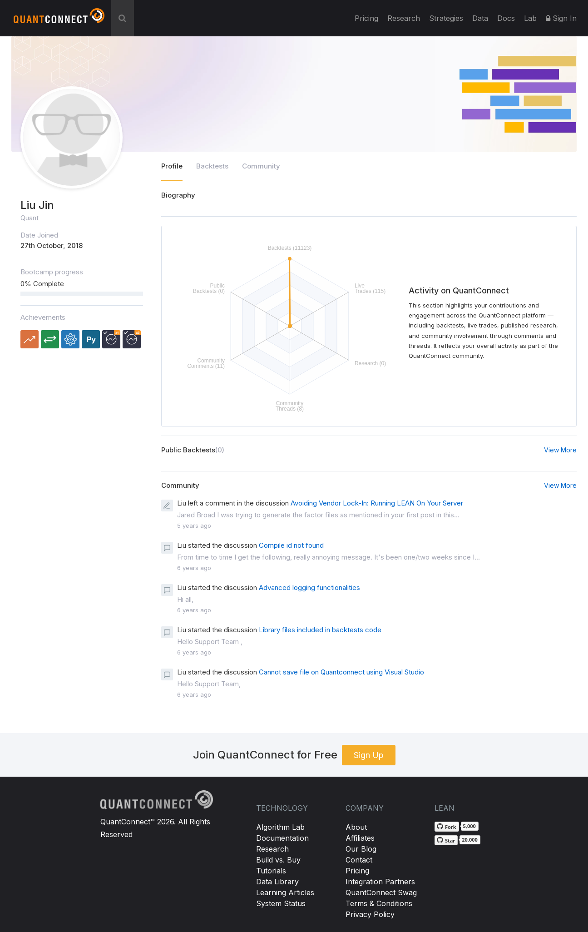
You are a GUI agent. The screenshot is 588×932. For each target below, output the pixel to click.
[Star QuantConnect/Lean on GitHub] (446, 840)
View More (560, 450)
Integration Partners (380, 881)
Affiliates (360, 838)
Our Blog (361, 848)
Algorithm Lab (280, 827)
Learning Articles (285, 892)
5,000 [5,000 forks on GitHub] (469, 826)
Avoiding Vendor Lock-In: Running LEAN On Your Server (377, 503)
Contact (359, 859)
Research (403, 18)
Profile (172, 166)
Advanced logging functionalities (309, 587)
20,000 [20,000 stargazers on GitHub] (470, 839)
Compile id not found (291, 545)
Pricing (366, 18)
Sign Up (369, 755)
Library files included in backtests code (320, 629)
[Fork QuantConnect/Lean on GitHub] (447, 827)
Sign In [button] (561, 18)
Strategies (446, 18)
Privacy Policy (370, 914)
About (356, 827)
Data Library (277, 881)
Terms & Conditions (379, 903)
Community (261, 166)
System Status (281, 903)
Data (480, 18)
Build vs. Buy (278, 859)
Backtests (212, 166)
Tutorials (271, 870)
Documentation (282, 838)
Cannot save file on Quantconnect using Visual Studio (341, 672)
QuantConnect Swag (381, 892)
